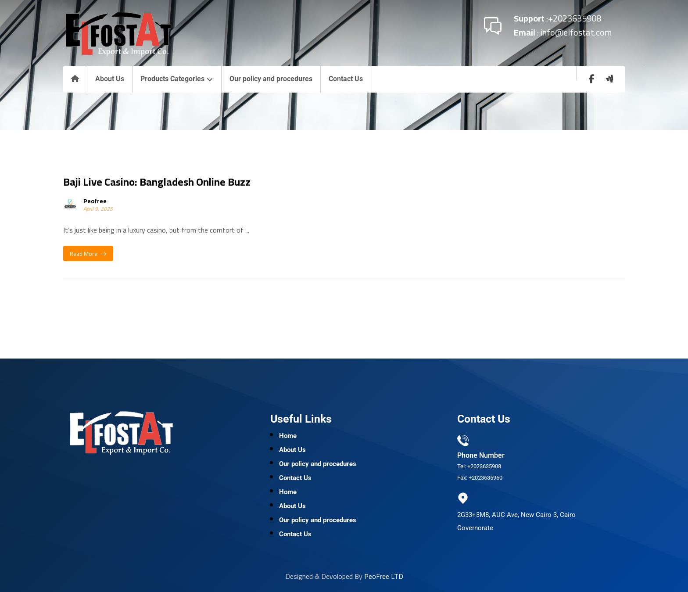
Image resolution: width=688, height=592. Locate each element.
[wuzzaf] (609, 79)
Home (288, 436)
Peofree (95, 201)
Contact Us (295, 478)
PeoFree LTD (383, 576)
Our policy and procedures (317, 464)
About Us (292, 450)
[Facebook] (592, 79)
